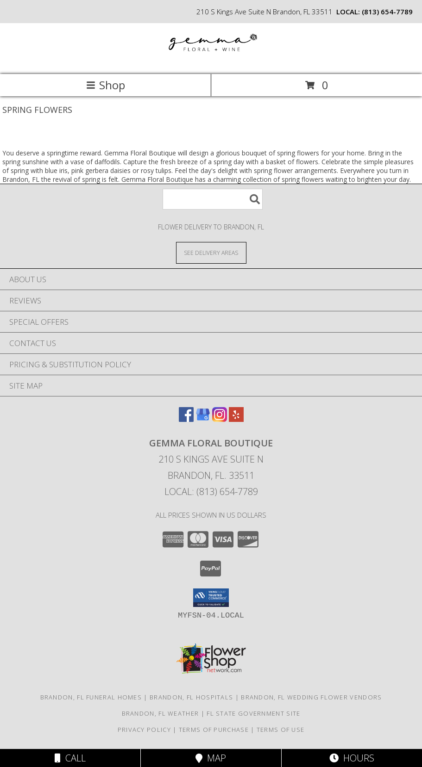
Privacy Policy (144, 729)
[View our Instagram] (219, 419)
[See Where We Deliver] (211, 252)
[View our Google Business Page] (202, 419)
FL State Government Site (253, 713)
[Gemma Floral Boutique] (211, 60)
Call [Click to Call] (70, 758)
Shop (105, 85)
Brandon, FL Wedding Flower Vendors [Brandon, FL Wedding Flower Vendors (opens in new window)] (311, 697)
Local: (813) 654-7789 (211, 491)
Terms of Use (281, 729)
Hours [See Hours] (351, 758)
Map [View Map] (210, 758)
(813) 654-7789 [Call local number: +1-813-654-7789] (387, 11)
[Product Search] (213, 199)
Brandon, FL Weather (160, 713)
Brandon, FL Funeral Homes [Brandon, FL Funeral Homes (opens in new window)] (91, 697)
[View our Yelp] (236, 419)
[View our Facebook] (186, 419)
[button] (211, 597)
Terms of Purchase (214, 729)
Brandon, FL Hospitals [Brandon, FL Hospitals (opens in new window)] (191, 697)
